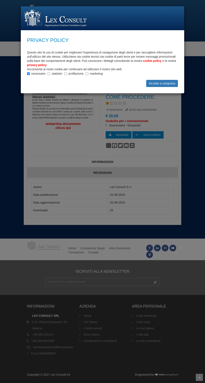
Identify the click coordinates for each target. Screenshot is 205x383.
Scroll (199, 377)
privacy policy (37, 65)
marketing (96, 73)
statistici (57, 73)
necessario (38, 73)
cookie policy (152, 60)
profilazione (76, 73)
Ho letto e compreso (162, 83)
